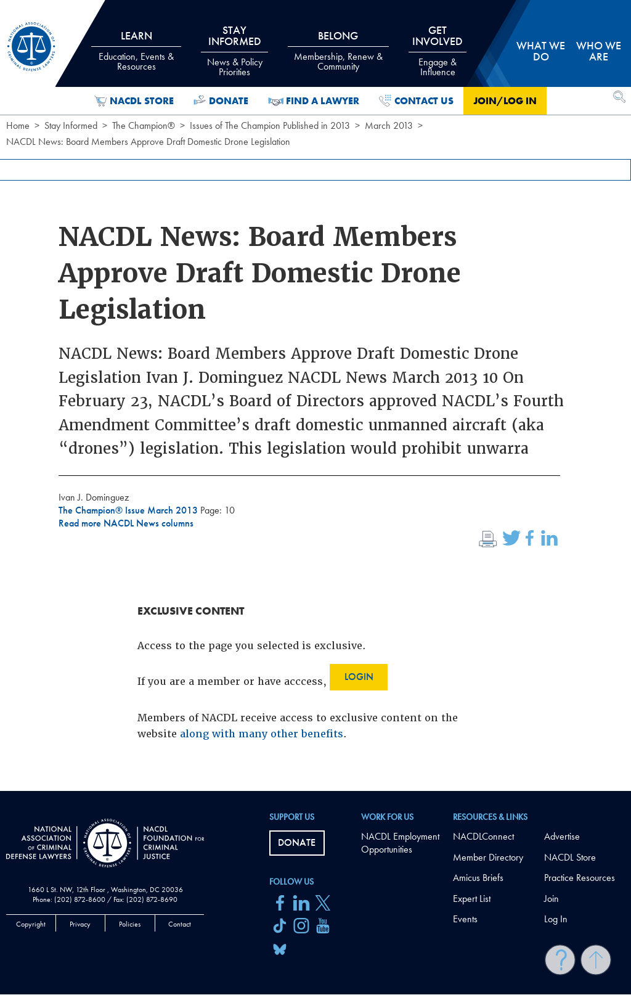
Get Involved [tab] (437, 50)
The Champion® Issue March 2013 (129, 510)
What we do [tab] (540, 50)
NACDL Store (134, 101)
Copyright (31, 924)
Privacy (80, 924)
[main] (315, 395)
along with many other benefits (261, 733)
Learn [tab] (136, 50)
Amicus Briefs (478, 877)
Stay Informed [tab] (234, 50)
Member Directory (488, 857)
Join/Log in (505, 100)
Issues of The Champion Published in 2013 (270, 125)
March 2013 (389, 125)
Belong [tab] (338, 50)
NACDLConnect (483, 836)
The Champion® (143, 125)
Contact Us (416, 101)
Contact (179, 924)
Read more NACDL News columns (126, 523)
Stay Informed (70, 125)
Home (18, 125)
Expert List (472, 898)
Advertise (562, 836)
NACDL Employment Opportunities (400, 843)
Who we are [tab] (598, 50)
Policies (129, 924)
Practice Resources (579, 877)
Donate (220, 101)
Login (358, 676)
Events (465, 918)
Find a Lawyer (314, 101)
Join (551, 898)
